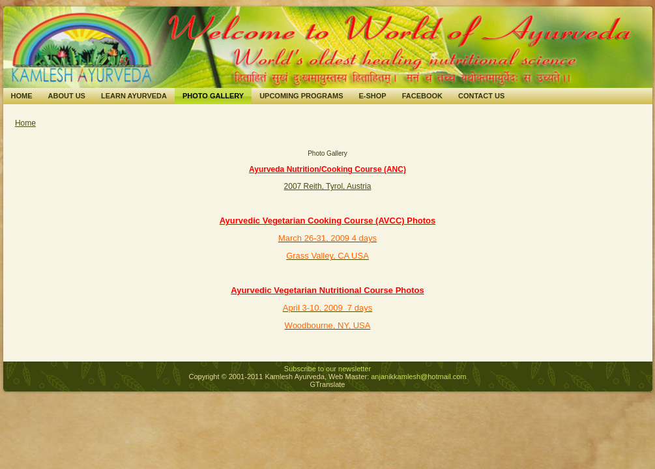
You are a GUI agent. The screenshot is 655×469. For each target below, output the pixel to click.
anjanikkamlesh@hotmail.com (418, 376)
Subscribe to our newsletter (327, 369)
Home (25, 123)
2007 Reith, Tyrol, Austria (327, 186)
